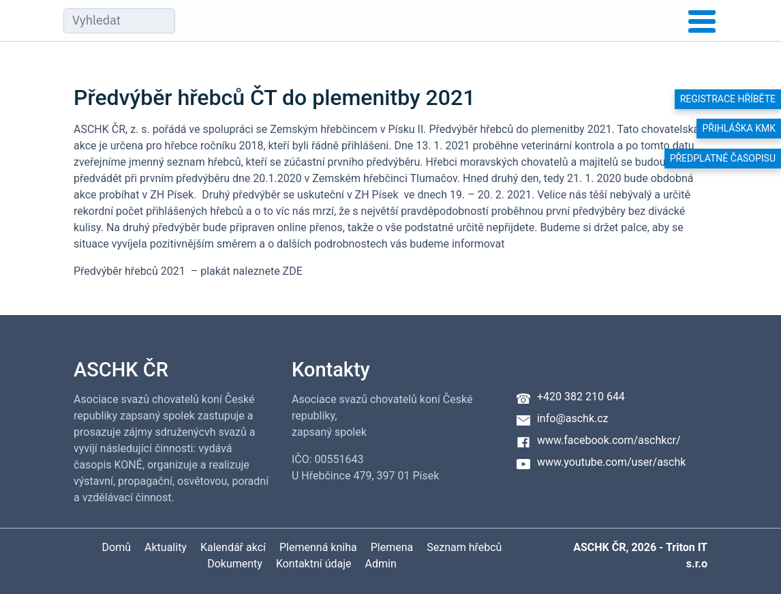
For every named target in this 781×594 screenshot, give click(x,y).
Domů (116, 547)
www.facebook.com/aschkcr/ (609, 440)
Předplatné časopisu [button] (723, 158)
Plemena (392, 547)
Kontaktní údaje (314, 563)
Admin (381, 563)
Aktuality (165, 547)
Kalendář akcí (233, 547)
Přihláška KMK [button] (739, 128)
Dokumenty (234, 563)
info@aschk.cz (573, 418)
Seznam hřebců (464, 547)
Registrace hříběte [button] (728, 98)
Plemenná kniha (318, 547)
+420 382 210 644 (581, 396)
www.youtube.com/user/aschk (611, 462)
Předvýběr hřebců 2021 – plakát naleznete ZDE (188, 271)
